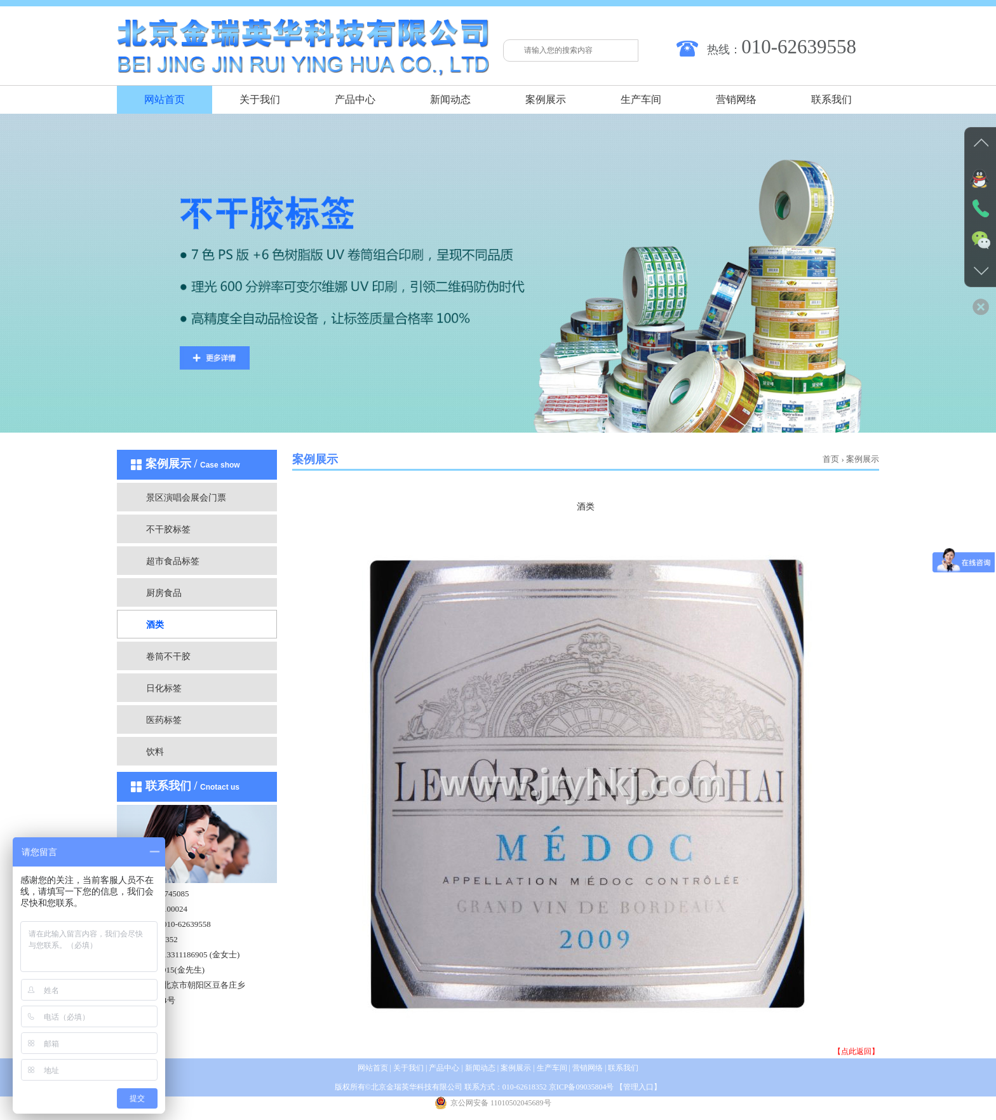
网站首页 (164, 99)
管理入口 (638, 1087)
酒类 (155, 625)
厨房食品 (164, 593)
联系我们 (831, 99)
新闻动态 (450, 99)
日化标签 (164, 688)
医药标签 (164, 720)
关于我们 (259, 99)
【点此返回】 (856, 1051)
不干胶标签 (168, 529)
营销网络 (736, 99)
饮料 (155, 752)
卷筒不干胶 (168, 656)
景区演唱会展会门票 (186, 498)
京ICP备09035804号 (581, 1087)
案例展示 (545, 99)
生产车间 (641, 99)
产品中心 (355, 99)
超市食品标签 (172, 561)
